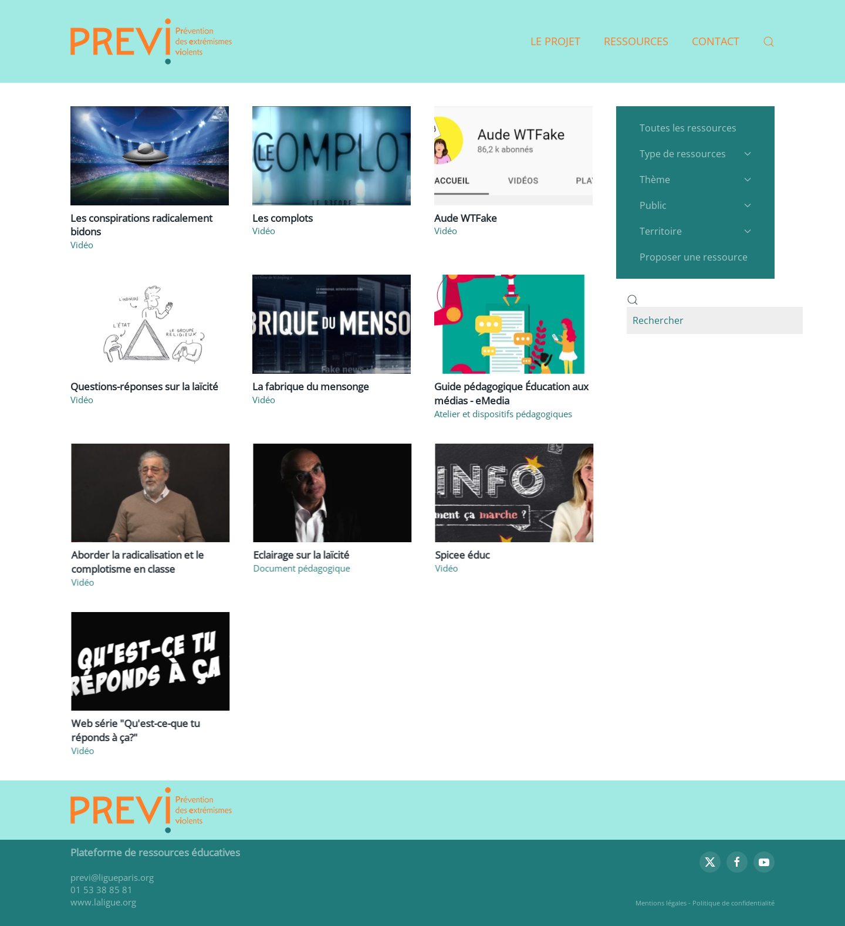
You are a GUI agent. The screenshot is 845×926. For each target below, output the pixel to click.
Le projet (555, 41)
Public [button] (695, 205)
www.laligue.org (103, 902)
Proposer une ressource (694, 257)
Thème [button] (695, 179)
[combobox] (715, 320)
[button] (769, 41)
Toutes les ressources (688, 127)
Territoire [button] (695, 231)
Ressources (636, 41)
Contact (715, 41)
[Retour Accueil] (151, 41)
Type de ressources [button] (695, 153)
